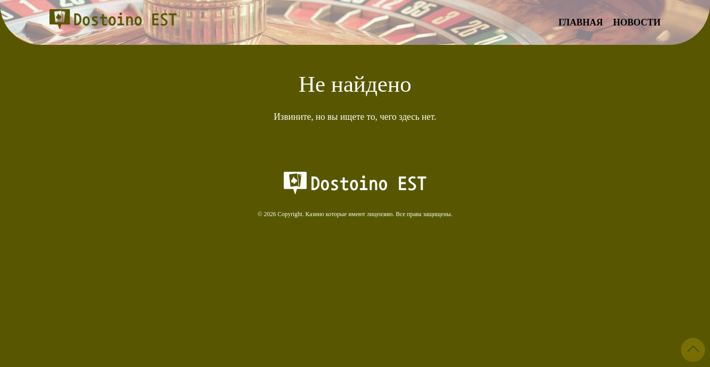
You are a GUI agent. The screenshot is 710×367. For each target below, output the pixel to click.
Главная (581, 22)
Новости (637, 22)
